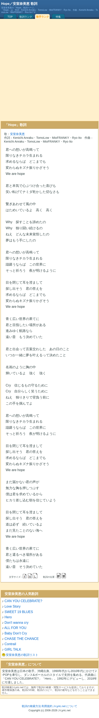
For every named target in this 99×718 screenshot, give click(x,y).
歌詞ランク (26, 16)
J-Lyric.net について (65, 706)
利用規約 (47, 706)
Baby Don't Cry (15, 633)
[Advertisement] (49, 70)
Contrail (10, 644)
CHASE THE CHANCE (21, 639)
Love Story (12, 606)
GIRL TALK (12, 649)
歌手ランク (42, 16)
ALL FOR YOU (15, 628)
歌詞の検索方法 (31, 706)
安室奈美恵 (17, 134)
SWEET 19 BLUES (18, 612)
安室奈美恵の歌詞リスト (22, 654)
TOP (10, 16)
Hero (8, 617)
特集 (58, 16)
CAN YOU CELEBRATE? (23, 601)
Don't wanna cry (16, 622)
